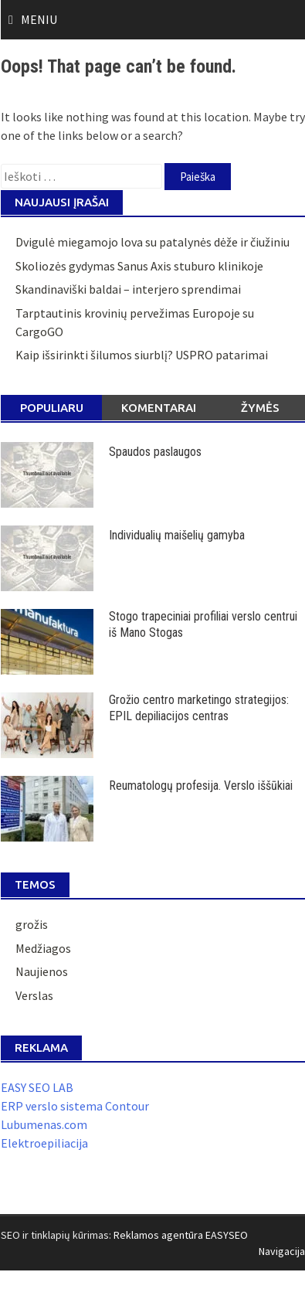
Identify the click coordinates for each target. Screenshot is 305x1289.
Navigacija (282, 1251)
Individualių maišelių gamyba (177, 535)
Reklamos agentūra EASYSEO (181, 1235)
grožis (31, 924)
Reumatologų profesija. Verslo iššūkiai (201, 785)
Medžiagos (43, 948)
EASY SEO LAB (37, 1087)
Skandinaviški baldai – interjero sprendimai (128, 289)
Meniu (39, 19)
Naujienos (41, 971)
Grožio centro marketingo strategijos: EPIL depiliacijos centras (199, 707)
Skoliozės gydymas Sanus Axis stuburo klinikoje (139, 266)
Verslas (34, 995)
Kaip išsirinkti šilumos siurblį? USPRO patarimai (141, 354)
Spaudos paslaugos (155, 451)
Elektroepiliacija (44, 1143)
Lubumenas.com (44, 1124)
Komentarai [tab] (158, 407)
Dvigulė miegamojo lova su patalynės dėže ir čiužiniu (152, 242)
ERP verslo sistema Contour (75, 1106)
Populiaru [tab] (51, 407)
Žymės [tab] (260, 407)
